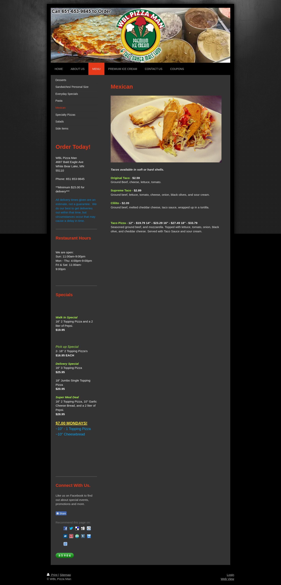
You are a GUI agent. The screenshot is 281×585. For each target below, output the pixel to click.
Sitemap (65, 574)
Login (230, 574)
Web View (227, 579)
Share (61, 513)
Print (52, 574)
